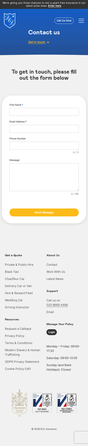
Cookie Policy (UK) (18, 369)
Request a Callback (18, 329)
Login (51, 332)
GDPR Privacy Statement (22, 362)
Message (14, 160)
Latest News (55, 279)
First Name (16, 104)
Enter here (54, 5)
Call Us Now (64, 20)
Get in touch (38, 42)
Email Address (17, 121)
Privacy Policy (14, 336)
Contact (51, 264)
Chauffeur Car (14, 279)
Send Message (44, 212)
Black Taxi (12, 272)
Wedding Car (14, 300)
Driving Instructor (17, 307)
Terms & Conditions (18, 343)
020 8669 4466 (57, 305)
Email (50, 312)
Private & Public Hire (19, 264)
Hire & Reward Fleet (19, 293)
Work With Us (55, 272)
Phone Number (17, 138)
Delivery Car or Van (18, 286)
